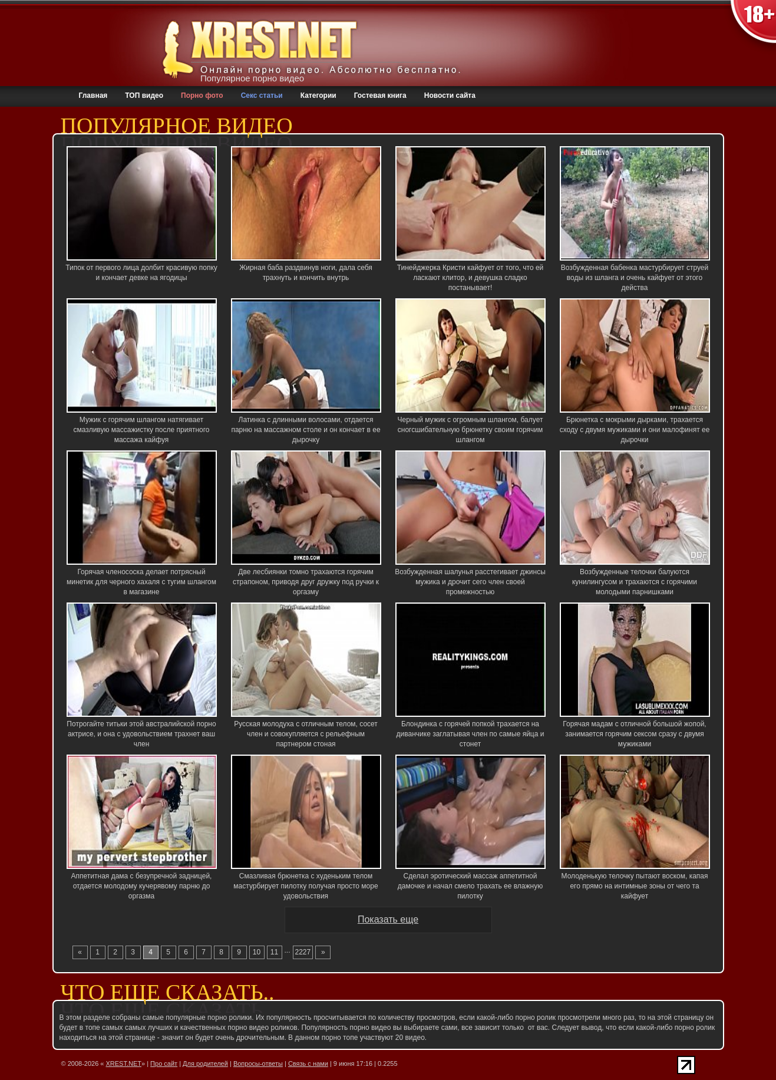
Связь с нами (308, 1063)
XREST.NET (124, 1063)
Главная (93, 95)
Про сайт (163, 1063)
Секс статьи (262, 95)
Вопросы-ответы (258, 1063)
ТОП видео (144, 95)
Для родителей (205, 1063)
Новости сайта (449, 95)
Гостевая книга (380, 95)
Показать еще (388, 919)
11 (274, 952)
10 (256, 952)
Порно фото (202, 95)
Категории (318, 95)
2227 (303, 952)
